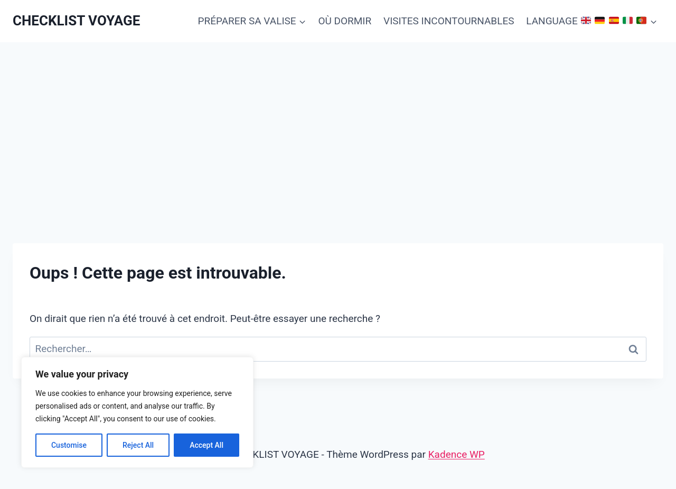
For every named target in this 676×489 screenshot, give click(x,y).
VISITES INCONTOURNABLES (448, 21)
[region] (137, 412)
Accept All (206, 445)
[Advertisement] (338, 122)
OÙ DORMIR (344, 21)
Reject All (138, 445)
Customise (69, 445)
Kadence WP (456, 454)
